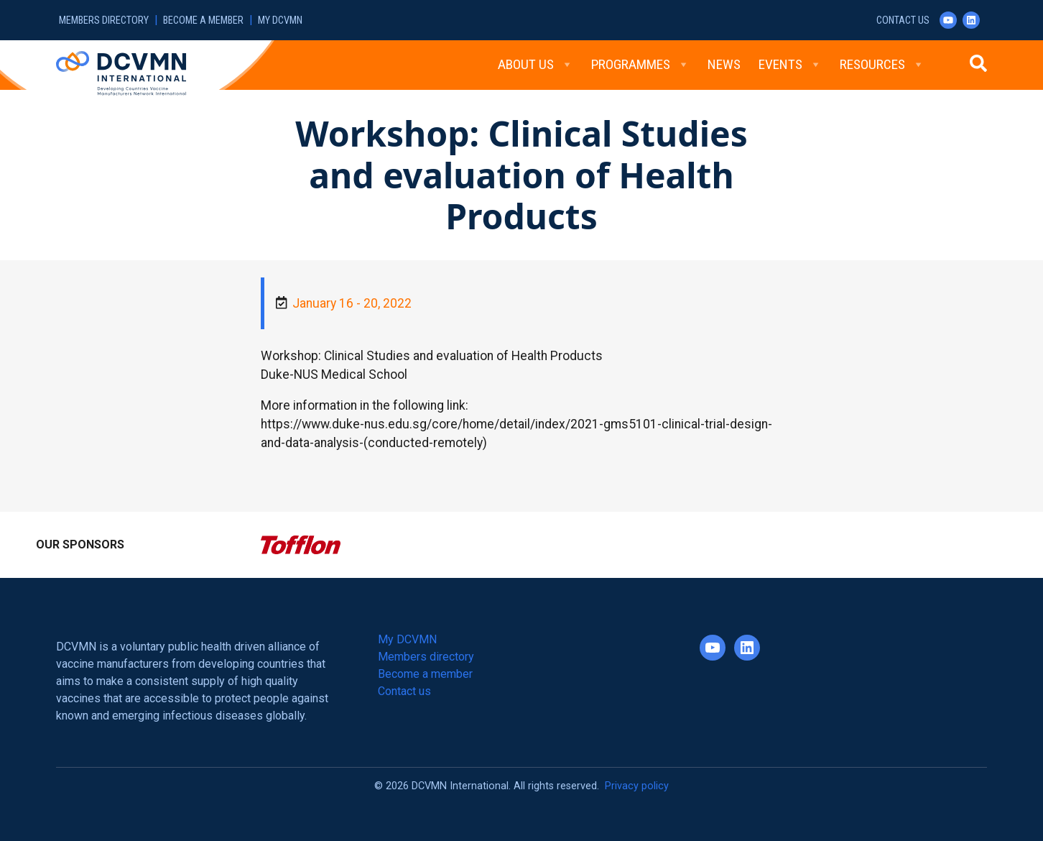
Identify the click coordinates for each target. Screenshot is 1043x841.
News (724, 64)
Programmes (640, 64)
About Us (535, 64)
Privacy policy (637, 786)
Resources (882, 64)
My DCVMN (280, 20)
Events (790, 64)
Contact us (903, 20)
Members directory (104, 20)
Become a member (203, 20)
